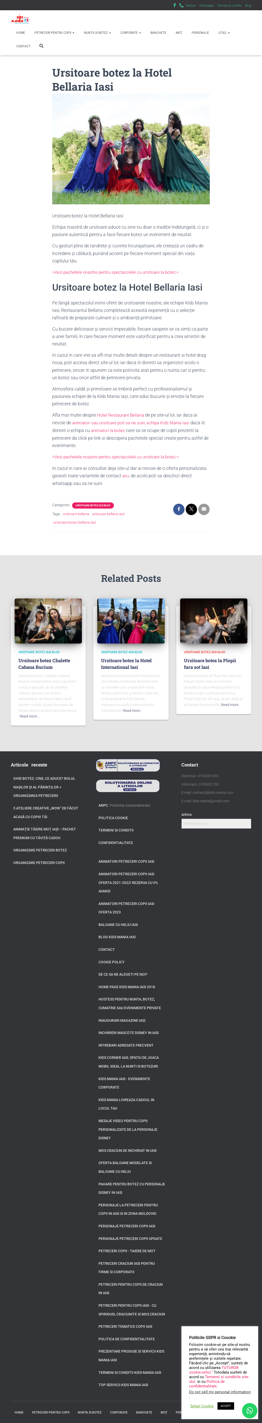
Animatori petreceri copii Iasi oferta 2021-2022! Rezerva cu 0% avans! (128, 881)
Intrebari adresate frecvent (126, 1044)
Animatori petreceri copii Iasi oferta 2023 (126, 906)
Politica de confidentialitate (127, 1338)
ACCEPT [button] (226, 1406)
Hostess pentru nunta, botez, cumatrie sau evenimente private (130, 1002)
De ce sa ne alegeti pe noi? (123, 973)
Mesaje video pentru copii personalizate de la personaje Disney (128, 1128)
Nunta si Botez (97, 33)
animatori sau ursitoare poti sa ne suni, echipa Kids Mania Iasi (134, 422)
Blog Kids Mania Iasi (117, 936)
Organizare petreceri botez (40, 849)
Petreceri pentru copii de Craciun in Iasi (131, 1287)
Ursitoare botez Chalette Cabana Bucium (44, 662)
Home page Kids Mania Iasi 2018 (127, 986)
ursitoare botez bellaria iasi (74, 521)
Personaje (200, 33)
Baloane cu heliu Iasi (118, 923)
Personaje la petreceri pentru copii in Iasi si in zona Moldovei (128, 1208)
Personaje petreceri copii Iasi (127, 1225)
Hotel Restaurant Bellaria (122, 414)
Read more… (29, 715)
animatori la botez (113, 429)
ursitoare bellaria (76, 513)
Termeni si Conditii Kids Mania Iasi (130, 1371)
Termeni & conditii (229, 5)
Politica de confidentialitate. (207, 1383)
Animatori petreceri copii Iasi (126, 860)
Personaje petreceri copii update (130, 1237)
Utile (224, 33)
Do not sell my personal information (220, 1392)
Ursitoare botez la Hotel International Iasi (126, 662)
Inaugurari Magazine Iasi (122, 1019)
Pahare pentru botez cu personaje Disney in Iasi (132, 1186)
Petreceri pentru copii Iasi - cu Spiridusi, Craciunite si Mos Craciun (132, 1308)
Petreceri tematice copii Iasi (125, 1325)
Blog (248, 5)
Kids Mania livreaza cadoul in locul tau (126, 1103)
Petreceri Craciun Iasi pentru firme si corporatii (127, 1266)
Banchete (158, 33)
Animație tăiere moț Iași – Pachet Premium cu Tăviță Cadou (44, 832)
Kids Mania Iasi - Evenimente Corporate (124, 1081)
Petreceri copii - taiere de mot (127, 1250)
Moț (178, 33)
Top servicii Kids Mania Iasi (123, 1384)
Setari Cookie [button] (202, 1406)
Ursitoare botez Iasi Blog (93, 504)
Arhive (186, 813)
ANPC (103, 804)
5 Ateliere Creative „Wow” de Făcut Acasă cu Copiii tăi (45, 811)
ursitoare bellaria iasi (108, 513)
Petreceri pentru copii (54, 33)
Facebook (174, 6)
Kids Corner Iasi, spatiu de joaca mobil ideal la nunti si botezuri (129, 1060)
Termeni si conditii (116, 829)
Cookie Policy (112, 961)
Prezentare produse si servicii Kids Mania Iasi (131, 1354)
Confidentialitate (116, 841)
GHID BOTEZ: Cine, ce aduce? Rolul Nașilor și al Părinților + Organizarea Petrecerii (44, 785)
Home (20, 33)
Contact (23, 46)
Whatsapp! (206, 5)
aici (125, 474)
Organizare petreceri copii (39, 861)
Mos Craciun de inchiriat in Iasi (128, 1149)
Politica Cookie (113, 816)
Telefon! (190, 5)
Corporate (130, 33)
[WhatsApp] (249, 1410)
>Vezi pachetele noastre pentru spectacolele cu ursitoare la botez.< (118, 272)
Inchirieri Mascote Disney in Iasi (129, 1031)
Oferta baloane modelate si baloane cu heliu (125, 1166)
